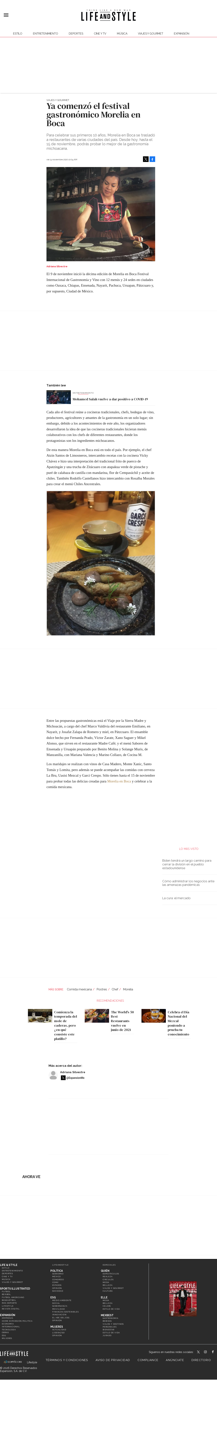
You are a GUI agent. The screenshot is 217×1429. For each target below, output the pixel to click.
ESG (4, 1335)
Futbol (6, 1291)
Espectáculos (111, 1274)
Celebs (107, 1306)
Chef (115, 989)
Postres (102, 989)
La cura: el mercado (176, 898)
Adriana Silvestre (72, 1072)
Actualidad (59, 1330)
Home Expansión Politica (17, 1321)
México (56, 1276)
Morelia (128, 989)
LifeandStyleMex (198, 1352)
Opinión (57, 1288)
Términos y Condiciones (67, 1360)
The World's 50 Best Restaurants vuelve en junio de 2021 (121, 1021)
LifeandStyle (60, 1265)
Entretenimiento (45, 33)
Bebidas (107, 1321)
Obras (5, 1332)
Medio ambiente (62, 1300)
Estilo (17, 33)
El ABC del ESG (61, 1318)
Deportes (76, 33)
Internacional (11, 1327)
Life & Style (8, 1264)
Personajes (110, 1327)
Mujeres (7, 1338)
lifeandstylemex (209, 1352)
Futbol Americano (13, 1297)
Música (122, 33)
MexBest (107, 1315)
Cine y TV (100, 33)
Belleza (108, 1285)
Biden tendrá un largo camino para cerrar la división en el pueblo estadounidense (186, 864)
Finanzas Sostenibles (65, 1312)
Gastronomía (110, 1318)
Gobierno (58, 1274)
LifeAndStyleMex (216, 1352)
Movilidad (58, 1309)
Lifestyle (8, 1306)
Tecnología (9, 1330)
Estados (57, 1285)
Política (56, 1270)
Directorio (201, 1360)
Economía (8, 1324)
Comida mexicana (79, 989)
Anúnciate (175, 1360)
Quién (105, 1270)
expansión (181, 33)
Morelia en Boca (119, 781)
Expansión (7, 1315)
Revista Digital (11, 1309)
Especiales (109, 1265)
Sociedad (57, 1291)
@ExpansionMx (75, 1077)
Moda (106, 1282)
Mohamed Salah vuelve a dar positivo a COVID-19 (110, 399)
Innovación (59, 1315)
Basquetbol (9, 1300)
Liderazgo (58, 1333)
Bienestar (108, 1330)
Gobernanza (59, 1306)
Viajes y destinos (113, 1324)
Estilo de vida (111, 1309)
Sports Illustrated (15, 1288)
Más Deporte (9, 1303)
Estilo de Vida (111, 1333)
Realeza (108, 1276)
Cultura (108, 1291)
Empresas (7, 1318)
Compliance (148, 1360)
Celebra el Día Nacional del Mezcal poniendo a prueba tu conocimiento (178, 1023)
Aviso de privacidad (113, 1360)
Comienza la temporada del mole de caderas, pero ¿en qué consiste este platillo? (64, 1025)
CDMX (55, 1282)
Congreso (58, 1279)
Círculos (108, 1279)
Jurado (107, 1335)
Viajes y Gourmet (150, 33)
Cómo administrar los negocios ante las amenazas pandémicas (188, 883)
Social (56, 1303)
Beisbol (6, 1294)
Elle (104, 1297)
